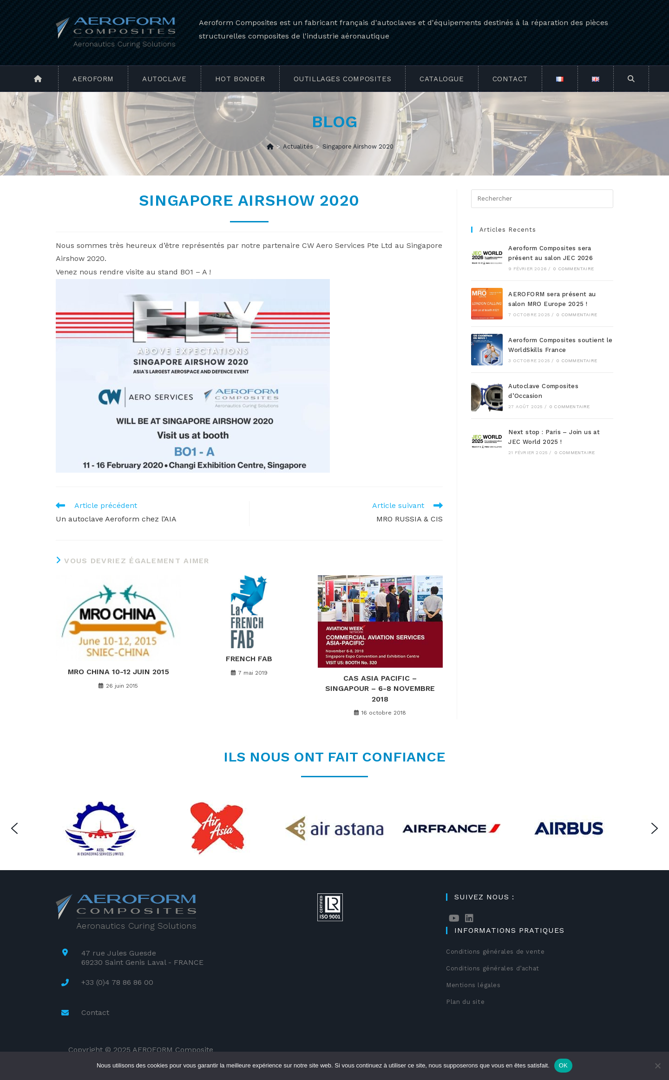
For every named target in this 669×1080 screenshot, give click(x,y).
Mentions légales (473, 985)
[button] (14, 828)
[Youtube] (454, 918)
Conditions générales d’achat (492, 968)
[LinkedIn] (469, 918)
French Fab (249, 658)
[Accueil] (270, 146)
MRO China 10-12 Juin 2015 (118, 671)
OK (563, 1065)
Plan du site (465, 1001)
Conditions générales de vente (495, 951)
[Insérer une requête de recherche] (542, 198)
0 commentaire (573, 268)
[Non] (657, 1065)
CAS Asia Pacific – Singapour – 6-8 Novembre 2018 (380, 688)
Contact (95, 1012)
